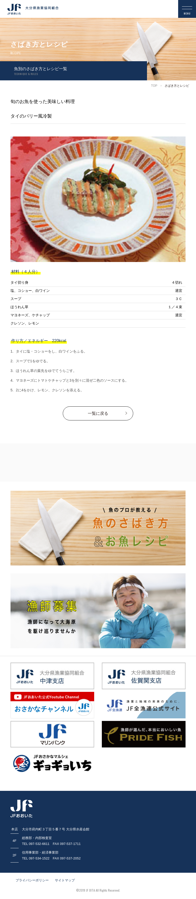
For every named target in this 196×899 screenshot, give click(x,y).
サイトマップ (65, 880)
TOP (154, 86)
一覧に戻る (98, 413)
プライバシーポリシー (32, 880)
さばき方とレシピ (177, 86)
